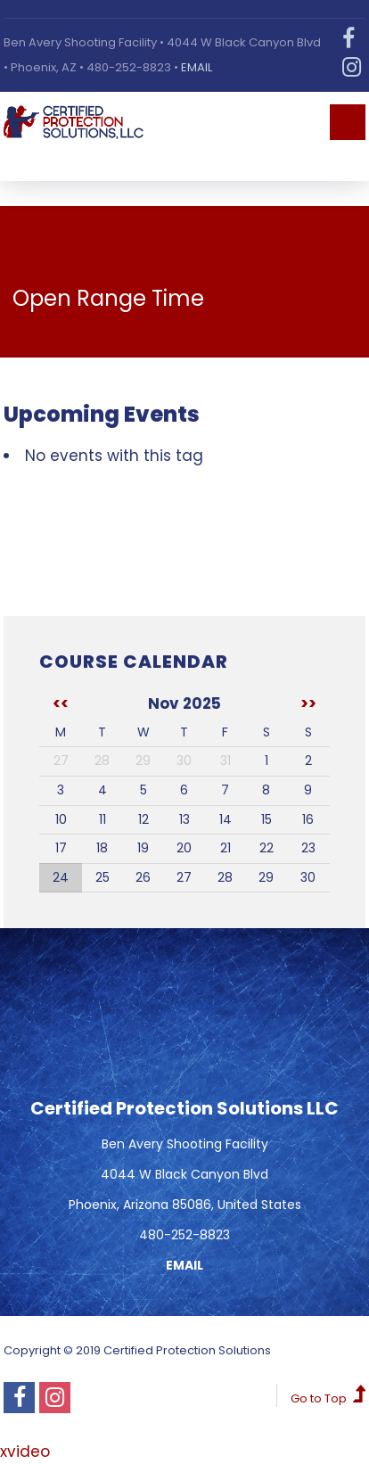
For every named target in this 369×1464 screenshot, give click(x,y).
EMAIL (196, 67)
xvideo (25, 1451)
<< (61, 703)
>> (308, 703)
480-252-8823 (184, 1235)
